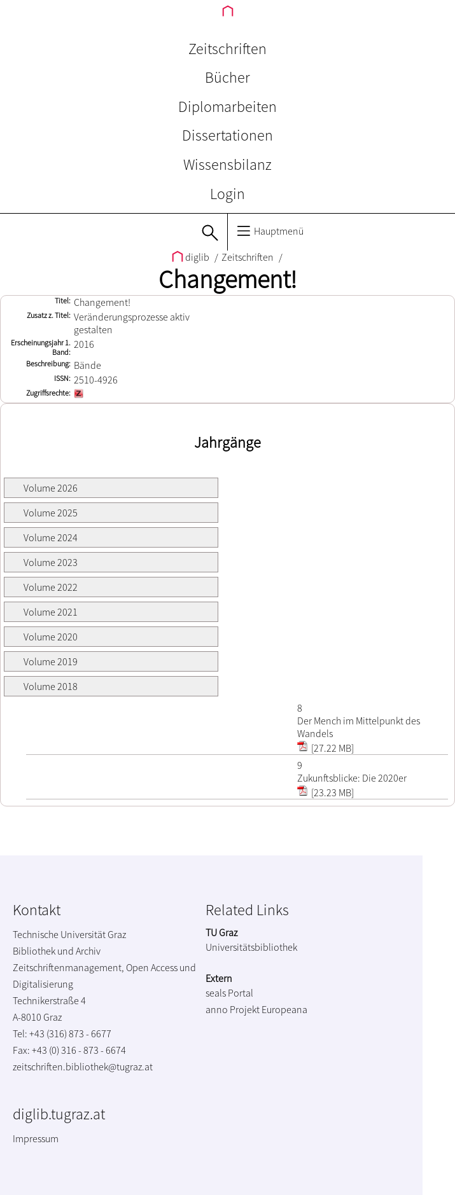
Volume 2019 (51, 661)
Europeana (284, 1009)
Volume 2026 (51, 487)
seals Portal (229, 992)
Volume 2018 (51, 686)
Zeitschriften (227, 49)
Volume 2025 (51, 512)
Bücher (227, 77)
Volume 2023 (51, 562)
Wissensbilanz (227, 164)
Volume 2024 (51, 537)
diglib (191, 257)
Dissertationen (227, 135)
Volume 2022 (51, 587)
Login (227, 194)
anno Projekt (233, 1009)
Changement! (227, 279)
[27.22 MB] (325, 748)
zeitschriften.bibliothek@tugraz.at (83, 1066)
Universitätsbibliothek (251, 947)
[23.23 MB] (325, 792)
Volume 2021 (51, 611)
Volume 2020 (51, 636)
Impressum (36, 1138)
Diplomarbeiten (227, 106)
